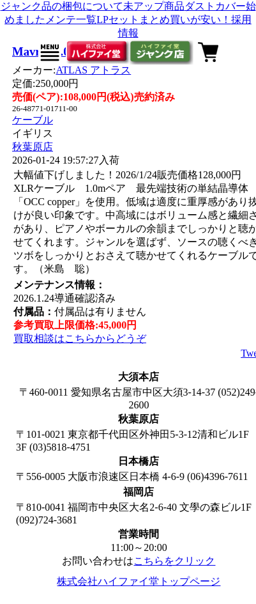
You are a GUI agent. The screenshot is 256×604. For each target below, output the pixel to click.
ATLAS (93, 70)
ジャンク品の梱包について (62, 6)
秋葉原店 (32, 146)
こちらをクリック (174, 560)
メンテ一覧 (70, 19)
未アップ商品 (153, 6)
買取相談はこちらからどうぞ (79, 338)
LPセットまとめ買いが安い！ (163, 19)
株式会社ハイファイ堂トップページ (138, 581)
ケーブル (32, 119)
